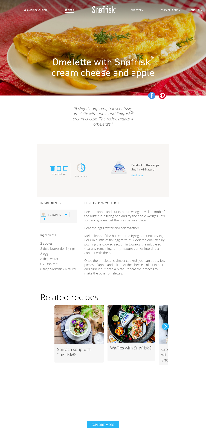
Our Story (136, 10)
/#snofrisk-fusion (35, 10)
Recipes (69, 10)
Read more (137, 175)
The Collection (170, 10)
